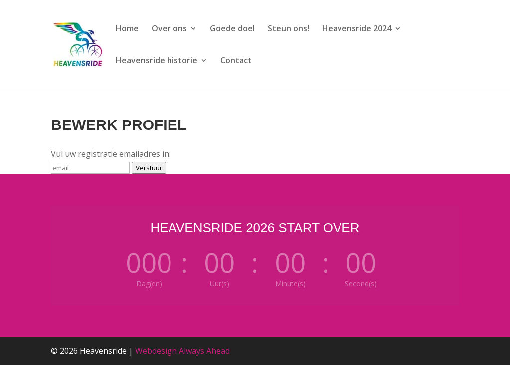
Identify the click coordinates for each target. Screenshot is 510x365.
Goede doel (232, 29)
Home (127, 29)
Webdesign (156, 350)
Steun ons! (288, 29)
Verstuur (149, 167)
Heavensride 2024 (356, 29)
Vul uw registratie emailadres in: (110, 153)
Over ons (169, 29)
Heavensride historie (156, 61)
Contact (236, 61)
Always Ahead (204, 350)
